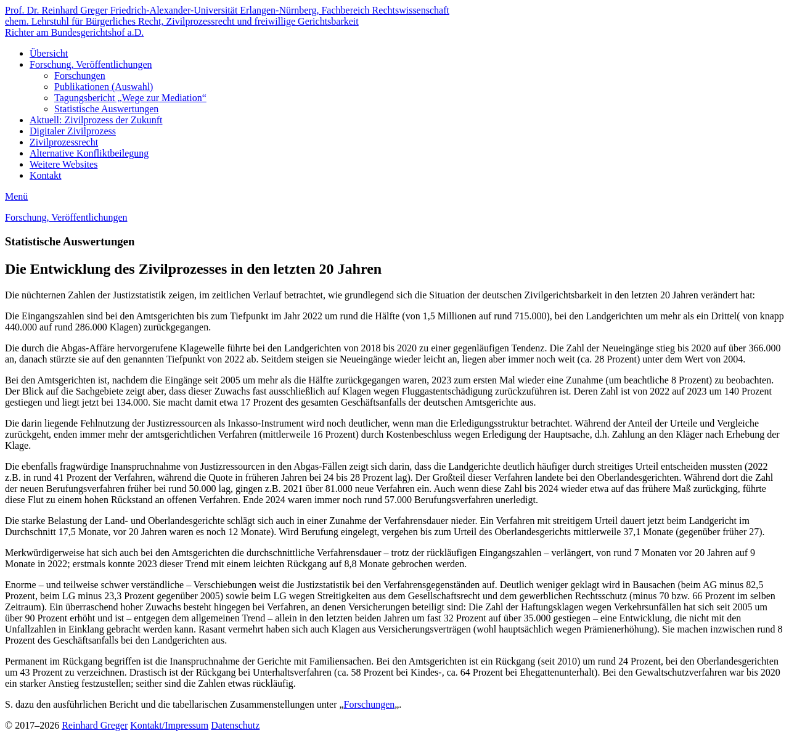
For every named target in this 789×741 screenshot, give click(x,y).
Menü (16, 196)
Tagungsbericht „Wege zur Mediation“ (130, 97)
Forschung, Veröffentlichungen (91, 64)
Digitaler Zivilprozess (73, 131)
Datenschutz (235, 725)
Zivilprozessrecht (64, 142)
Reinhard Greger (95, 725)
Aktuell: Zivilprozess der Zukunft (96, 120)
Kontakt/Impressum (169, 725)
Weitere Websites (63, 164)
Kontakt (46, 175)
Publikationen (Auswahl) (103, 86)
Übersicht (49, 53)
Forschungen (79, 75)
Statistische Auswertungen (106, 109)
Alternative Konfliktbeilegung (89, 153)
